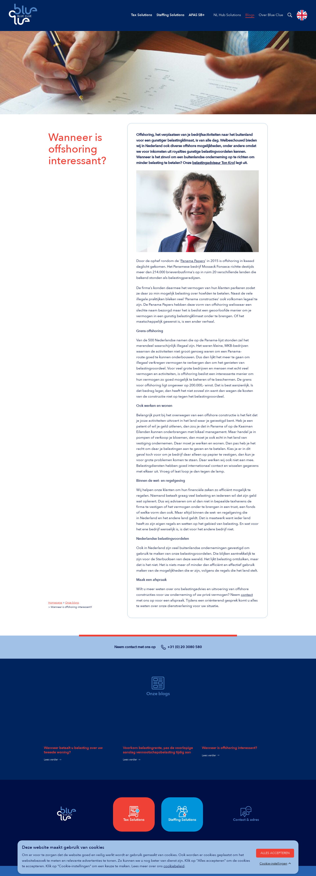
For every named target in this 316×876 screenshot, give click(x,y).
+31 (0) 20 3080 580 (184, 647)
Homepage (55, 602)
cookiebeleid (173, 866)
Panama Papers (193, 260)
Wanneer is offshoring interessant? (229, 747)
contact (247, 594)
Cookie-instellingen (273, 863)
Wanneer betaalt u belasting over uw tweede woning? (73, 749)
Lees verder (51, 759)
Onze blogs (72, 602)
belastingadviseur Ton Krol (213, 162)
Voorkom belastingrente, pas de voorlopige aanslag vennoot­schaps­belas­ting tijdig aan (158, 749)
